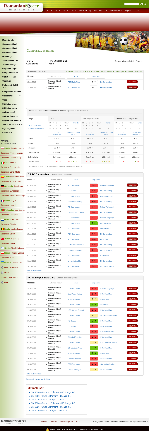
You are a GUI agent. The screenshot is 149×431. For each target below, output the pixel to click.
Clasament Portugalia (9, 215)
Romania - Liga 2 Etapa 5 (54, 315)
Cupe (4, 100)
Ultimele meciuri (56, 76)
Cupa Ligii (6, 81)
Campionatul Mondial (11, 92)
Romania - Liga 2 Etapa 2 (54, 332)
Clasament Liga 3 (9, 52)
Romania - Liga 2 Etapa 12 (54, 256)
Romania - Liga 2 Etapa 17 (54, 229)
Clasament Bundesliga (10, 191)
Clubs (49, 10)
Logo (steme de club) (11, 120)
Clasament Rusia (7, 258)
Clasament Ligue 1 (8, 205)
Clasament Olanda (8, 224)
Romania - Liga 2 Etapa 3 (54, 87)
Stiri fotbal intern (9, 104)
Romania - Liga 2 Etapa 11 (54, 261)
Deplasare (96, 76)
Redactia (54, 422)
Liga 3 (73, 10)
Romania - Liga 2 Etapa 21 (54, 212)
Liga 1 (57, 10)
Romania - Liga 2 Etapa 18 (54, 223)
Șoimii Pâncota (105, 228)
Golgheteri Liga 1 (9, 69)
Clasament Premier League (12, 153)
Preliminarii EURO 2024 (10, 86)
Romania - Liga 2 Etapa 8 (54, 299)
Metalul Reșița (105, 223)
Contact (137, 10)
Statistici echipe (9, 77)
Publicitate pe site (66, 422)
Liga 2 (65, 10)
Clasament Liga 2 (9, 48)
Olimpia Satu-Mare (107, 185)
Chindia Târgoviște (107, 218)
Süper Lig (15, 239)
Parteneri (44, 422)
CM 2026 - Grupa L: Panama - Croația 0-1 (51, 396)
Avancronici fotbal (10, 60)
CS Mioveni (72, 191)
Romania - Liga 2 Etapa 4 (54, 321)
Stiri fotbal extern (9, 108)
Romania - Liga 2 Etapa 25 (54, 191)
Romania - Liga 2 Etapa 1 (54, 337)
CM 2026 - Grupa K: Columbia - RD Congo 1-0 (53, 392)
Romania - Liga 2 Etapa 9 (54, 294)
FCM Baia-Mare (74, 234)
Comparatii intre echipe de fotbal (38, 379)
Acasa (76, 76)
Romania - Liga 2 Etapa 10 (54, 266)
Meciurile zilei (8, 40)
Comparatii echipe (10, 73)
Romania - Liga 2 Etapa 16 (54, 82)
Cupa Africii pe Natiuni (10, 277)
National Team (116, 10)
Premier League (17, 148)
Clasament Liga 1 (9, 44)
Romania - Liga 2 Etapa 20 (54, 218)
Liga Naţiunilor (8, 129)
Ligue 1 (14, 200)
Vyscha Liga (17, 262)
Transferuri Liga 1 (10, 65)
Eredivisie (16, 220)
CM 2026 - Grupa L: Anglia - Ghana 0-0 (49, 399)
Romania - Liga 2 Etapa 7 (54, 305)
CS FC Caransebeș (34, 125)
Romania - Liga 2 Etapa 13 (54, 250)
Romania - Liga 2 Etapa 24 (54, 196)
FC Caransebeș (106, 82)
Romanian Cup (85, 10)
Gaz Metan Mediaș (75, 201)
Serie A (13, 163)
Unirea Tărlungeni (106, 207)
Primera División (17, 177)
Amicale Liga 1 (8, 112)
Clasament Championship (11, 158)
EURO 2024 (7, 133)
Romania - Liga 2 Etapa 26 (54, 185)
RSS (78, 422)
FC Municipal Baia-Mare (36, 128)
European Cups (100, 10)
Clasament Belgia (8, 234)
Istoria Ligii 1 (8, 56)
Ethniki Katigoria (17, 248)
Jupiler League (17, 229)
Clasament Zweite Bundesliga (13, 196)
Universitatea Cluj (106, 196)
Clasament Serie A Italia (10, 167)
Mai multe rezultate (34, 271)
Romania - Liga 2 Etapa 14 (54, 245)
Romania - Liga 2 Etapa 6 (54, 310)
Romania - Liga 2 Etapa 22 (54, 207)
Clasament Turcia (8, 243)
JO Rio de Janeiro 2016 (12, 124)
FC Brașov (104, 239)
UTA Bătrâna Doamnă (76, 212)
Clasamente (7, 96)
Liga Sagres (20, 210)
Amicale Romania (10, 116)
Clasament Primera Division (12, 181)
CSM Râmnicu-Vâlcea (76, 245)
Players (128, 10)
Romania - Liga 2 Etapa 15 (54, 239)
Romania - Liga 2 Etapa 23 (54, 202)
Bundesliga (18, 186)
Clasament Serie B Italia (10, 172)
